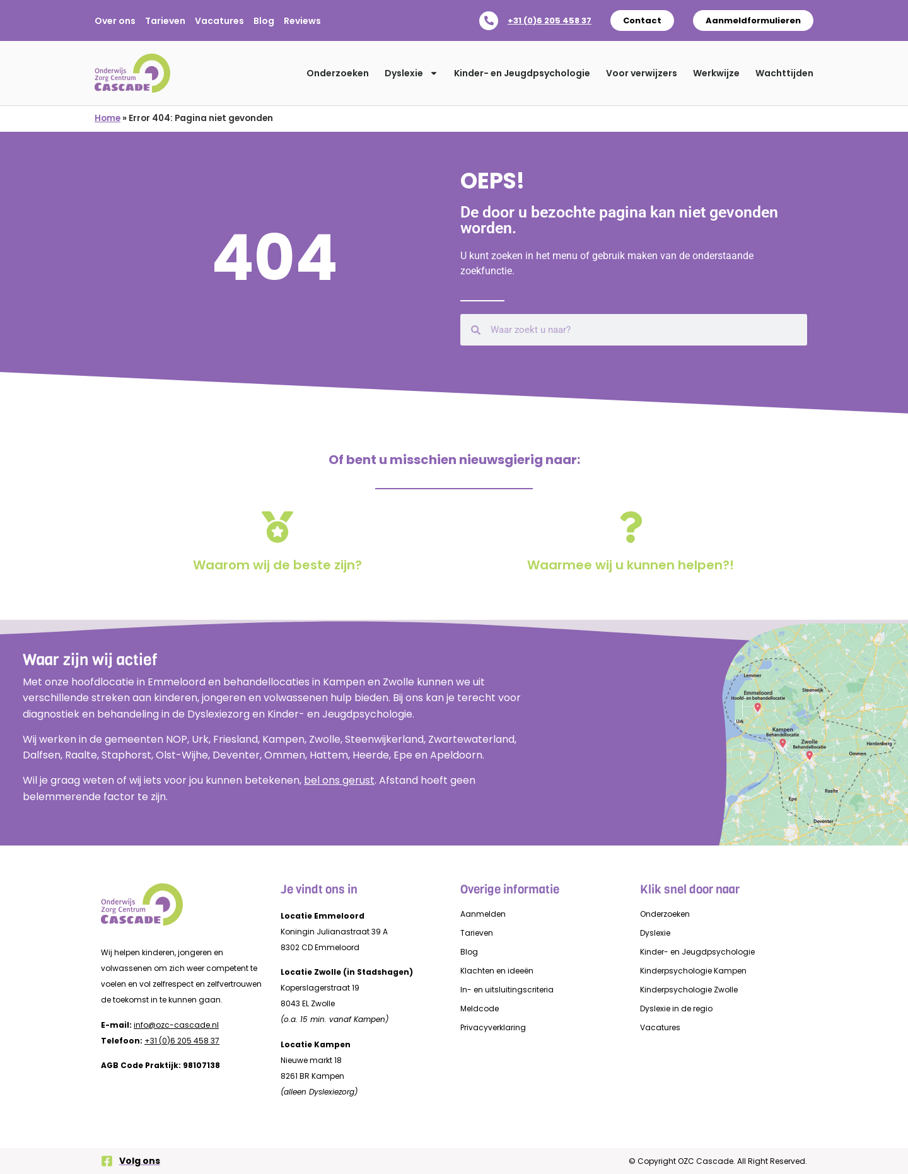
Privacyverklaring (493, 1027)
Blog (263, 21)
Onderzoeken (337, 73)
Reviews (302, 21)
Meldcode (479, 1008)
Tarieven (165, 21)
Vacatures (219, 21)
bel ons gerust (339, 780)
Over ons (115, 21)
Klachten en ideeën (496, 970)
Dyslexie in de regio (676, 1008)
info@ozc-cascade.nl (176, 1025)
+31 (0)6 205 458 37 (549, 20)
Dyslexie (411, 73)
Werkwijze (716, 73)
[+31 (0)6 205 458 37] (488, 20)
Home (107, 118)
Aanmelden (483, 914)
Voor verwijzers (641, 73)
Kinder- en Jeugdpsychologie (522, 73)
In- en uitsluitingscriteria (507, 989)
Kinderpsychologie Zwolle (689, 989)
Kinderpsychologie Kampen (693, 970)
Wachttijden (784, 73)
